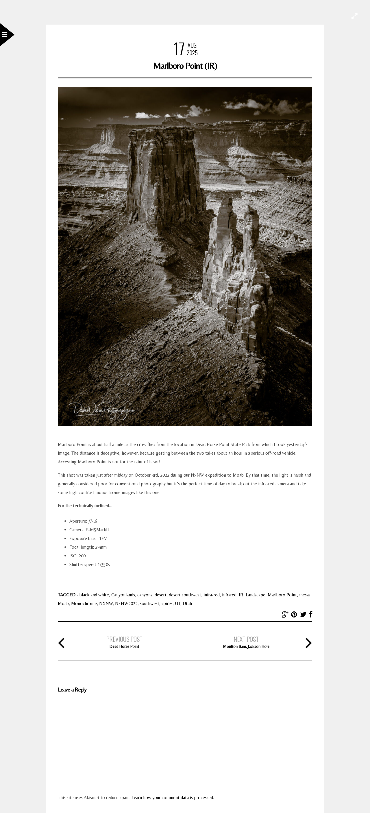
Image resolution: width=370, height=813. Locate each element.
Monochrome (84, 603)
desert (160, 595)
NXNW (106, 603)
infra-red (212, 595)
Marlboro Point (282, 595)
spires (167, 603)
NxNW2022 (126, 603)
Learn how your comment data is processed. (173, 797)
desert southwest (185, 595)
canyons (144, 595)
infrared (229, 595)
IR (241, 595)
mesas (304, 595)
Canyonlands (123, 595)
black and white (94, 595)
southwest (149, 603)
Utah (187, 603)
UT (177, 603)
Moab (63, 603)
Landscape (255, 595)
